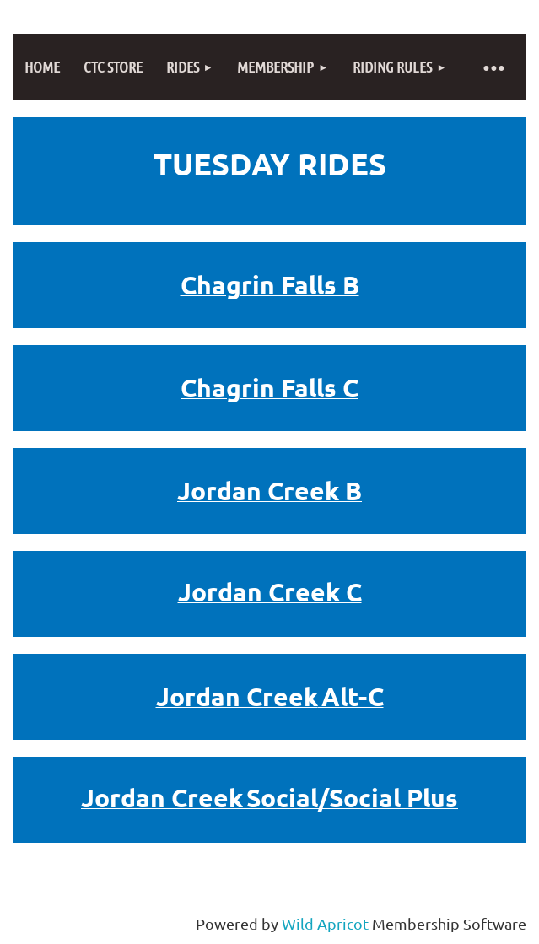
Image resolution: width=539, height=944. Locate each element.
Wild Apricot (325, 923)
